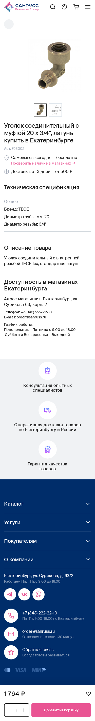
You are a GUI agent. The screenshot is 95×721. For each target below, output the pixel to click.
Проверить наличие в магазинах (43, 163)
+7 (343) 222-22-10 (36, 312)
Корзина (76, 7)
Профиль (64, 7)
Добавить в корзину (61, 710)
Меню (88, 7)
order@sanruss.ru (31, 317)
